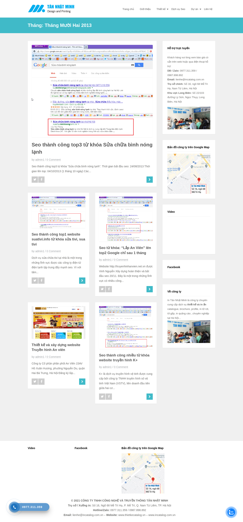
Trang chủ (128, 9)
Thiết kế (160, 9)
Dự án (194, 9)
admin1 (39, 159)
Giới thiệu (145, 9)
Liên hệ (208, 9)
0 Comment (53, 159)
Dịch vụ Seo (178, 9)
